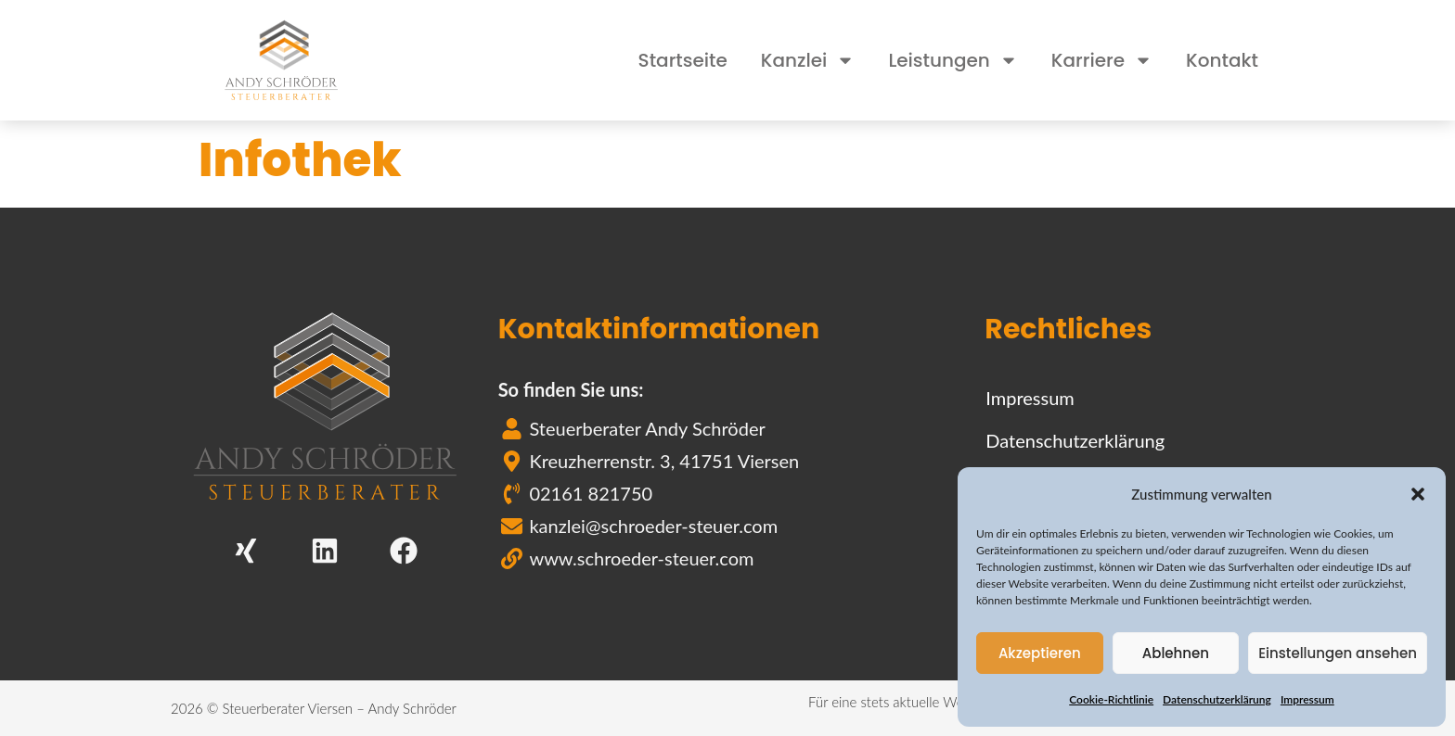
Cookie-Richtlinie (1111, 699)
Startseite (683, 60)
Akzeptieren (1039, 653)
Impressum (1307, 699)
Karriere (1101, 60)
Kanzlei (808, 60)
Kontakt (1222, 60)
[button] (1418, 494)
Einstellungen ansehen (1337, 653)
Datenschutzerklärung (1217, 699)
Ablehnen (1175, 653)
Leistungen (952, 60)
